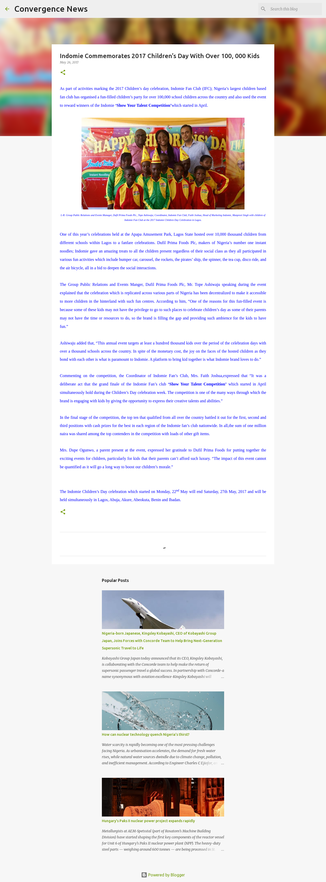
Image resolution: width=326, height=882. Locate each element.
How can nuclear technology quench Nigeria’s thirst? (145, 734)
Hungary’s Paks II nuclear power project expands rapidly (148, 821)
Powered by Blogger (163, 875)
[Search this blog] (295, 9)
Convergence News (51, 8)
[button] (63, 72)
